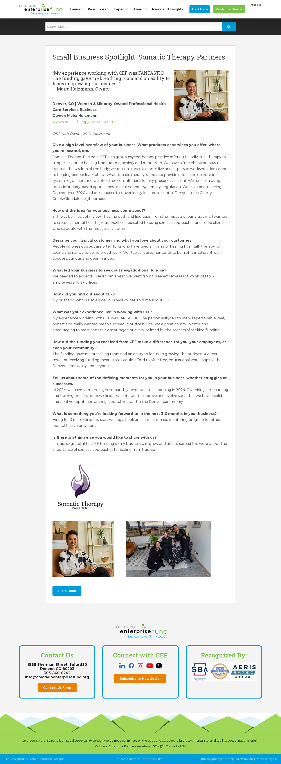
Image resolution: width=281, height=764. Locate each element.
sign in (273, 758)
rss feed (261, 758)
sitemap (228, 758)
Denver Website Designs (46, 758)
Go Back (67, 591)
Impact (120, 9)
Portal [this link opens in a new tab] (229, 9)
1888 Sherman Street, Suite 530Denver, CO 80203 (57, 667)
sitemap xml (245, 758)
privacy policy (211, 758)
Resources (97, 9)
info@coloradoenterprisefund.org (57, 677)
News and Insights (168, 9)
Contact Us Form (57, 687)
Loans (75, 9)
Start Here (199, 9)
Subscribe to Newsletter (140, 678)
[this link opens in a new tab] (122, 665)
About (139, 9)
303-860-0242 (57, 673)
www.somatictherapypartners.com (82, 122)
